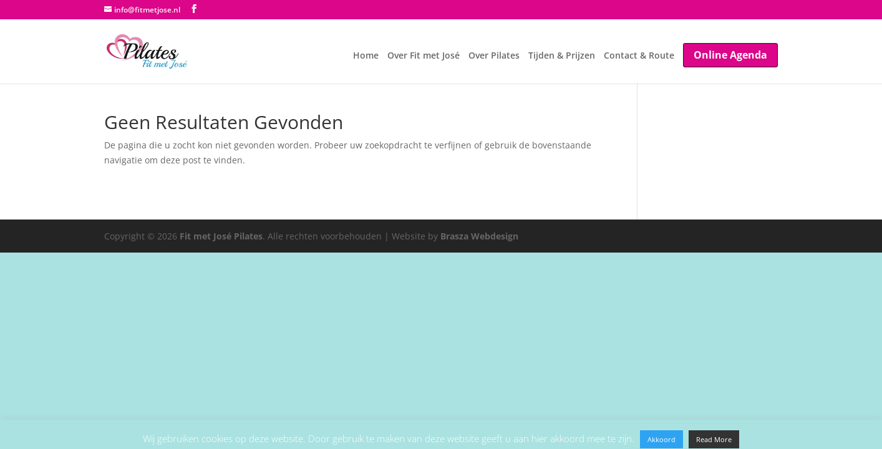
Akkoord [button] (661, 439)
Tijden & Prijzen (546, 53)
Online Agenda (730, 52)
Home (328, 53)
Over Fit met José (393, 53)
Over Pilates (471, 53)
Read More (714, 439)
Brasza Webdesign (479, 236)
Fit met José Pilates (221, 236)
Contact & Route (631, 53)
